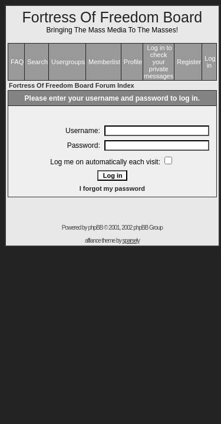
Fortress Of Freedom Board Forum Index (71, 85)
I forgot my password (112, 188)
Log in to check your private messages (158, 62)
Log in (209, 62)
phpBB (95, 227)
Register (189, 61)
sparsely (130, 240)
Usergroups (68, 61)
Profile (133, 61)
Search (37, 61)
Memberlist (104, 61)
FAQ (17, 61)
